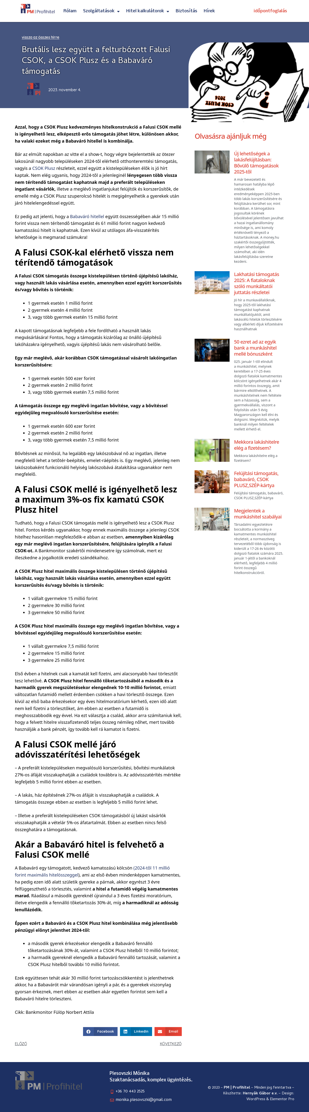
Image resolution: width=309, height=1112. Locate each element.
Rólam (70, 11)
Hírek (209, 11)
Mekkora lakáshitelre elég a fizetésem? (256, 445)
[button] (100, 1031)
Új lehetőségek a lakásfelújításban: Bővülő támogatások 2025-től (256, 162)
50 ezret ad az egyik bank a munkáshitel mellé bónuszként (255, 347)
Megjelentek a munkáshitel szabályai (257, 513)
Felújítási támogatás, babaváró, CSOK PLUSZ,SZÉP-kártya (256, 479)
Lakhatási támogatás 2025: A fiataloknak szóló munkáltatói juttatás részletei (256, 283)
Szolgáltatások (101, 11)
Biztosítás (186, 11)
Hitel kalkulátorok (147, 11)
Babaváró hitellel (87, 216)
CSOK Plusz (43, 168)
